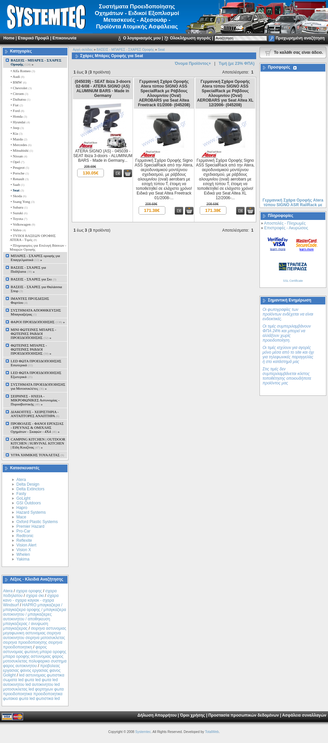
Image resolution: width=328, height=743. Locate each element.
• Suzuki (18, 213)
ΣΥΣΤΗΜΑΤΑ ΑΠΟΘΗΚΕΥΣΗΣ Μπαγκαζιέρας (36, 312)
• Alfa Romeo (22, 71)
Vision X (23, 549)
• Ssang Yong (22, 202)
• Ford (17, 111)
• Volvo (18, 230)
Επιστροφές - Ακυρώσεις (286, 228)
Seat (161, 49)
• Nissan (18, 156)
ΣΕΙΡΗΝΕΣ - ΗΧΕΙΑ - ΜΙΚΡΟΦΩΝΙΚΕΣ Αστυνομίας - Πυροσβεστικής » (35, 400)
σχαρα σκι (35, 595)
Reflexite (24, 540)
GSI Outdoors (28, 503)
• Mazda (18, 139)
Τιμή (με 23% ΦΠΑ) (237, 63)
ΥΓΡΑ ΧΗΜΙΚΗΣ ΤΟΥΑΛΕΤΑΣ (37, 455)
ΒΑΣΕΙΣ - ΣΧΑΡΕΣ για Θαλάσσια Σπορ (36, 289)
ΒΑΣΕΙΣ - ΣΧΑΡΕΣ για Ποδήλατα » (28, 269)
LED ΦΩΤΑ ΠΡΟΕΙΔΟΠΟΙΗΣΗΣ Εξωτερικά (36, 375)
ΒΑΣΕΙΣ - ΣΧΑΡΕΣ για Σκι (33, 279)
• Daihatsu (20, 99)
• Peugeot (19, 167)
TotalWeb (212, 732)
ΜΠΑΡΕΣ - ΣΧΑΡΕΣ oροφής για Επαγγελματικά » (35, 258)
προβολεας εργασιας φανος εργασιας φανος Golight (31, 670)
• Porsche (19, 173)
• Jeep (17, 128)
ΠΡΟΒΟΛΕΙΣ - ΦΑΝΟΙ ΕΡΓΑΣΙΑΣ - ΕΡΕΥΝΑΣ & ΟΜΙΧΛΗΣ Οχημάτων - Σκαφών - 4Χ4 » (37, 427)
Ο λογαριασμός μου (142, 38)
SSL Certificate (293, 280)
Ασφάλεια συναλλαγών (304, 715)
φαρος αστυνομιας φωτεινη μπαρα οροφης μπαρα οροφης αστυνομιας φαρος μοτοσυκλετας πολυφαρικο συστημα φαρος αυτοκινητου (34, 656)
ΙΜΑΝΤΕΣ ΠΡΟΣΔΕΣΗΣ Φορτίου (30, 300)
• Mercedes (20, 145)
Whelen (23, 554)
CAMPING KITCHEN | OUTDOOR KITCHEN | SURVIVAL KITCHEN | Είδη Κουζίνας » (38, 443)
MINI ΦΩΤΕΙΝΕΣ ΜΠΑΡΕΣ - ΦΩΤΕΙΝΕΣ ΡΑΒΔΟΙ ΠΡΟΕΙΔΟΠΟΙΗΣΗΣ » (33, 334)
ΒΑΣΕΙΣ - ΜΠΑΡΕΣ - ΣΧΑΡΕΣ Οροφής (125, 49)
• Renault (19, 179)
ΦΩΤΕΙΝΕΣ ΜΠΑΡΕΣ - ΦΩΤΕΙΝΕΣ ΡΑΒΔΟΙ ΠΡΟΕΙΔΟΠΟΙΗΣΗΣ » (31, 349)
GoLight (23, 498)
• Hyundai (20, 122)
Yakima (22, 559)
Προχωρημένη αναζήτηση (300, 38)
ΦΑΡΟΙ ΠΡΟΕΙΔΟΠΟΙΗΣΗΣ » (38, 322)
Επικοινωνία (64, 38)
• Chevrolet (21, 88)
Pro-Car (23, 531)
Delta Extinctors (30, 489)
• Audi (17, 77)
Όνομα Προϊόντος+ (193, 63)
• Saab (17, 184)
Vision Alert (26, 545)
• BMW (18, 82)
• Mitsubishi (21, 150)
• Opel (17, 162)
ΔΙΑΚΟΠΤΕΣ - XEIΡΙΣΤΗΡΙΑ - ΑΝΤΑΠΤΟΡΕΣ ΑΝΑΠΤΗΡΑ (35, 414)
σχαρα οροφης (29, 591)
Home (8, 38)
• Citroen (19, 94)
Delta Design (27, 484)
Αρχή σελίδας (83, 49)
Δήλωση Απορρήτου (157, 715)
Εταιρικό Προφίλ (33, 38)
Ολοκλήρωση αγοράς (190, 38)
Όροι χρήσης (192, 715)
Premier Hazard (30, 526)
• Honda (18, 116)
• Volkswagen (22, 224)
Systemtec (143, 732)
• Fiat (16, 105)
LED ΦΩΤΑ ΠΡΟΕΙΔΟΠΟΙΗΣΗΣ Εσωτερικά (36, 363)
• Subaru (19, 207)
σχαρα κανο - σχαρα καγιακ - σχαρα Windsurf (30, 600)
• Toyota (18, 219)
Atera (21, 479)
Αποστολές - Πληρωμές (285, 223)
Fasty (21, 493)
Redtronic (24, 535)
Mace (21, 517)
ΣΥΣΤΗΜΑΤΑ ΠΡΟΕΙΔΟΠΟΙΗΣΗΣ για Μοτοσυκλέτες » (38, 386)
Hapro (21, 507)
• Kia (16, 133)
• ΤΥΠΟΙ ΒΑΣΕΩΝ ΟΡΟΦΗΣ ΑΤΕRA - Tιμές (33, 238)
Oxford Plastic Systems (37, 521)
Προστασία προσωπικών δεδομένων (243, 715)
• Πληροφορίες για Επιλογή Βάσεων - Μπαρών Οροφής (38, 247)
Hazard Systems (31, 512)
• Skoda (18, 196)
